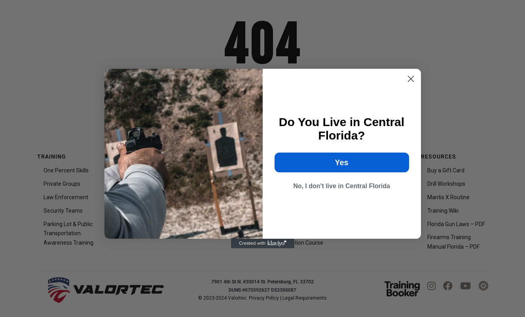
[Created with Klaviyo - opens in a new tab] (262, 243)
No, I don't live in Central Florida (341, 186)
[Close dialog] (411, 79)
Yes (341, 162)
